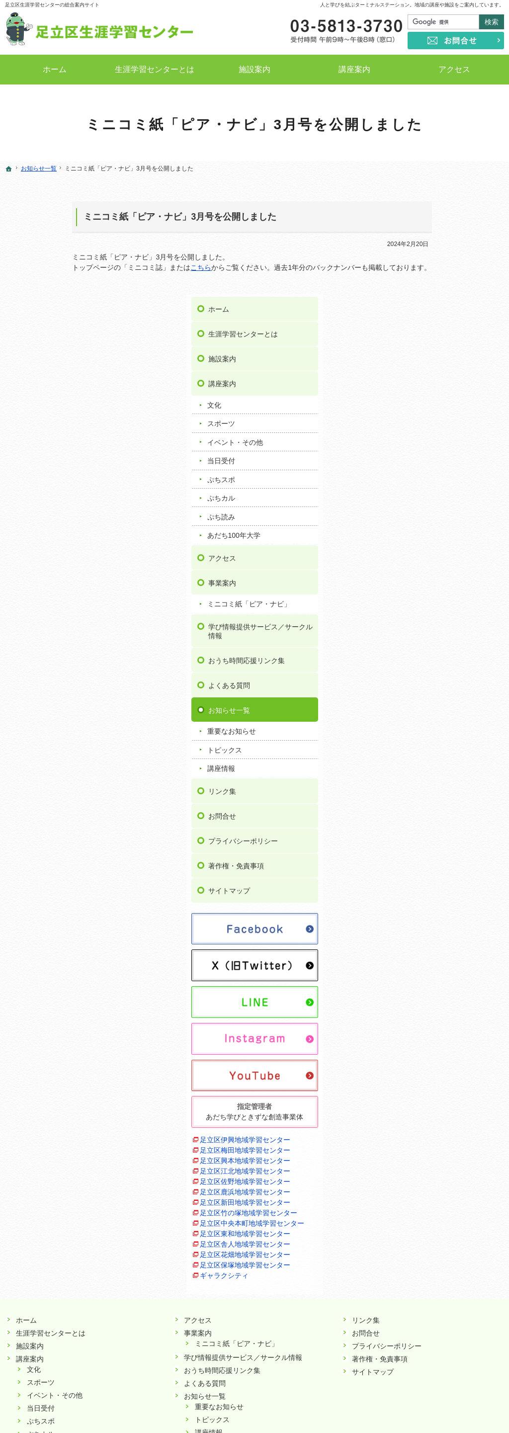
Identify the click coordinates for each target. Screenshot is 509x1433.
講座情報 (409, 649)
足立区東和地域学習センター (433, 1111)
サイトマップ (417, 771)
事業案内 (410, 463)
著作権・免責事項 (424, 746)
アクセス (410, 438)
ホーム (406, 189)
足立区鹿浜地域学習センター (433, 1069)
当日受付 (409, 341)
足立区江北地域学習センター (433, 1048)
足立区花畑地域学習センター (433, 1132)
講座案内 (410, 264)
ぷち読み (409, 397)
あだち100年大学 (421, 415)
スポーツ (409, 304)
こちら (133, 267)
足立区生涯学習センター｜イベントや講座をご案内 (279, 1410)
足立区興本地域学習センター (433, 1038)
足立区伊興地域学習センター (433, 1017)
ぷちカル (409, 378)
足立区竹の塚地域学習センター (437, 1090)
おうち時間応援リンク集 (434, 540)
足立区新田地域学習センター (433, 1080)
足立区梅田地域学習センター (433, 1027)
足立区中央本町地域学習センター (440, 1100)
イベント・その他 (423, 322)
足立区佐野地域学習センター (433, 1059)
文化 (402, 285)
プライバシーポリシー (431, 721)
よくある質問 (417, 565)
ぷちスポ (409, 359)
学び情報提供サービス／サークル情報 (448, 511)
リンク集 (410, 671)
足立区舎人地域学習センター (433, 1121)
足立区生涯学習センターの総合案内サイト (52, 4)
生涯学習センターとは (431, 214)
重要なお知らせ (419, 611)
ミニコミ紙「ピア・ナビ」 (437, 484)
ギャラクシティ (412, 1153)
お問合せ (410, 696)
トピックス (412, 630)
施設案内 (410, 239)
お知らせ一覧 (417, 590)
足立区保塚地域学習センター (433, 1142)
